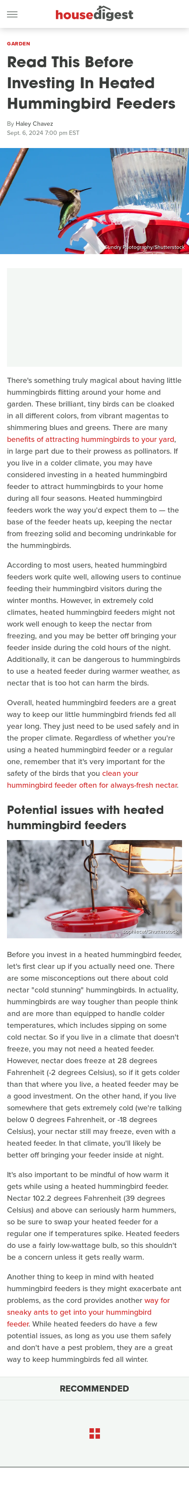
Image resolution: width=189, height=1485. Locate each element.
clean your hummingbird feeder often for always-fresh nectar (92, 779)
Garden (18, 44)
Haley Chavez (34, 123)
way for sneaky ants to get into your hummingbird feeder (88, 1312)
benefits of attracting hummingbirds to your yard (90, 439)
